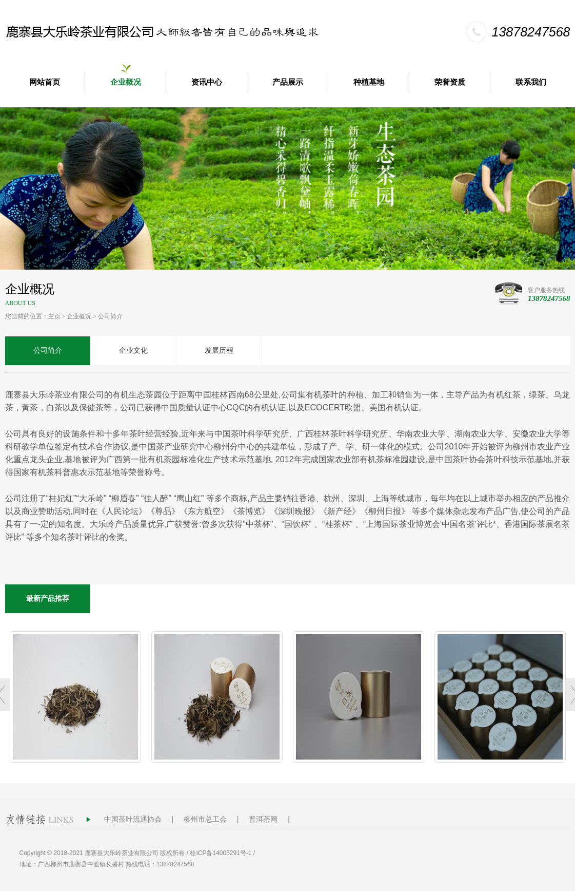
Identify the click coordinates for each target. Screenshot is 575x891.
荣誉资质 (449, 82)
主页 (54, 316)
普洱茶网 (263, 819)
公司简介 (110, 316)
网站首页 (44, 82)
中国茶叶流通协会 (133, 819)
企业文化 (133, 350)
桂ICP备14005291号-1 (220, 853)
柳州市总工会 (205, 819)
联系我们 (530, 82)
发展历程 (219, 350)
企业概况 (125, 82)
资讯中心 (206, 82)
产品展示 (287, 82)
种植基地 (368, 82)
